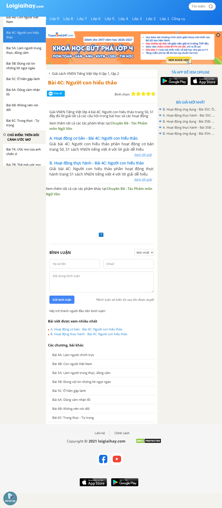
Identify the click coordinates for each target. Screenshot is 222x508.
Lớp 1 (164, 18)
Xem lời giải (143, 154)
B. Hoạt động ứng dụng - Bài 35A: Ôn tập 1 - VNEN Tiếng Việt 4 (190, 133)
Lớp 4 (123, 18)
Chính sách (121, 433)
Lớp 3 (137, 18)
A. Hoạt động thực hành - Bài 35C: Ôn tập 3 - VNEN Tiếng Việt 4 (190, 115)
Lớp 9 (54, 18)
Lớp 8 (68, 18)
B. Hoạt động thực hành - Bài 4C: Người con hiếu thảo (88, 334)
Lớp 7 (82, 18)
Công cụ (178, 18)
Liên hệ (100, 433)
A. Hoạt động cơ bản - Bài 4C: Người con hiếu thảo (86, 329)
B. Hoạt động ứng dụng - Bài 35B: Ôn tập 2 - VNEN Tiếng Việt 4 (190, 121)
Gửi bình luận (62, 299)
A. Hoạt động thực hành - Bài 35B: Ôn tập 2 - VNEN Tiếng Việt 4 (190, 127)
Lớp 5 (109, 18)
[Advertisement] (101, 213)
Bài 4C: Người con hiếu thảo (82, 82)
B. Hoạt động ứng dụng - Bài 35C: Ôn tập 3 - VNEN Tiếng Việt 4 (190, 109)
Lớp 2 (151, 18)
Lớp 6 (96, 18)
